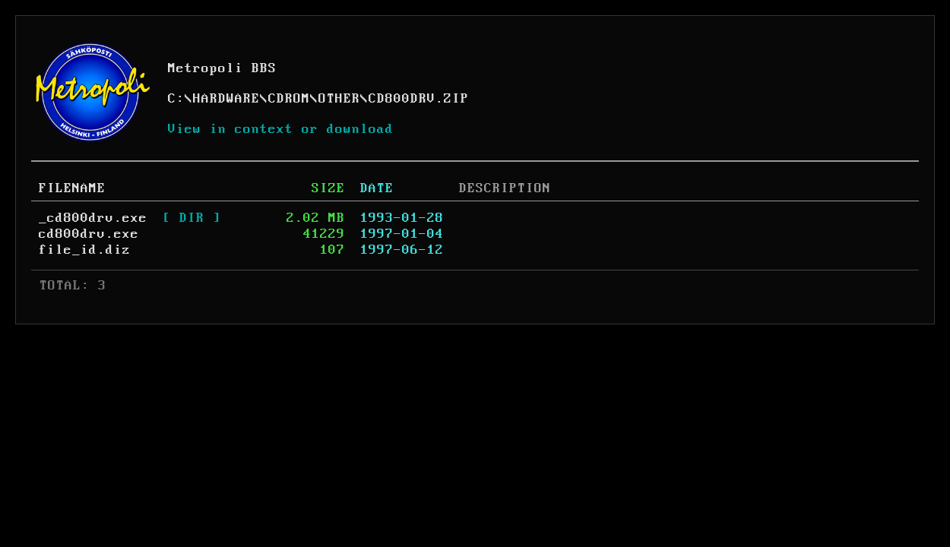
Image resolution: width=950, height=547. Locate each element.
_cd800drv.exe (93, 218)
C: (176, 98)
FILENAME (72, 188)
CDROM (289, 98)
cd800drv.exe (89, 234)
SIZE (328, 188)
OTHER (339, 98)
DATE (377, 188)
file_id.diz (85, 250)
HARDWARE (226, 98)
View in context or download (281, 129)
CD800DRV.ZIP (419, 98)
